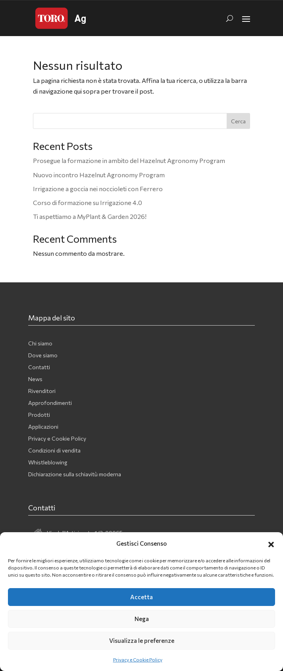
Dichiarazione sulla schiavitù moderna (74, 474)
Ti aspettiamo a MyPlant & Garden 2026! (89, 216)
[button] (271, 543)
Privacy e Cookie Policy (137, 659)
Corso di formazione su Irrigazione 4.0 (87, 202)
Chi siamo (40, 344)
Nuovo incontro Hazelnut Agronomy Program (99, 174)
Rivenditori (42, 391)
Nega (142, 618)
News (35, 379)
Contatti (39, 367)
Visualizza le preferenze (141, 640)
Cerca (238, 121)
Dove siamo (43, 356)
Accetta (141, 596)
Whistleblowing (47, 463)
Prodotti (39, 415)
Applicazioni (43, 427)
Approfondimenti (50, 403)
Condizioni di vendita (54, 451)
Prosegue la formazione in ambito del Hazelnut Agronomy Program (129, 160)
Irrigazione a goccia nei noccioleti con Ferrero (98, 188)
